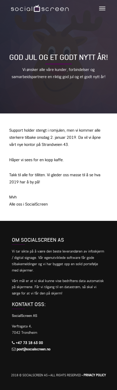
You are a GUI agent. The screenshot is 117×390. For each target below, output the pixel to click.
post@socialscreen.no (33, 349)
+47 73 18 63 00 (29, 342)
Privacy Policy (95, 375)
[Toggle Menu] (102, 8)
